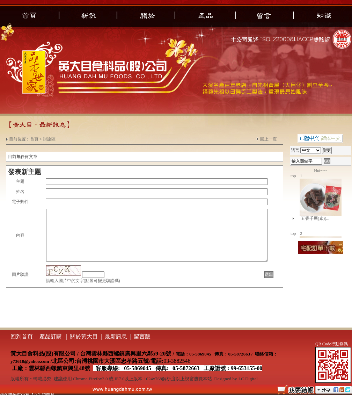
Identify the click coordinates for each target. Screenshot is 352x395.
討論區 (49, 139)
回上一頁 (268, 139)
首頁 (34, 139)
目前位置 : (19, 139)
